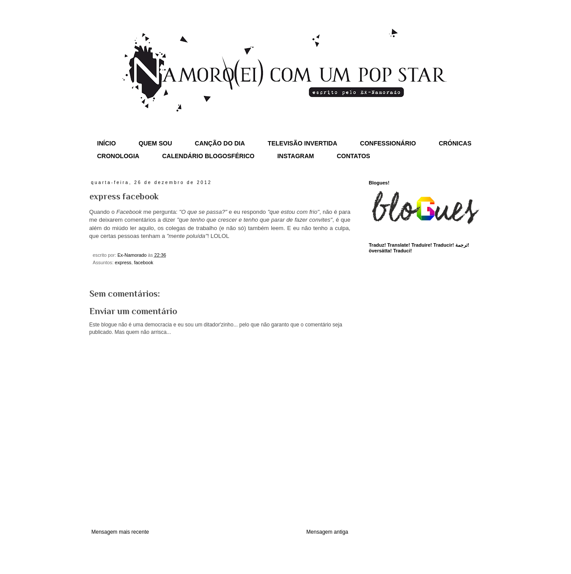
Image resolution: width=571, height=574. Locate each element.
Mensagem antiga (327, 532)
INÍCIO (106, 143)
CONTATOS (353, 155)
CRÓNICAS (455, 143)
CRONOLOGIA (118, 155)
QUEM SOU (155, 143)
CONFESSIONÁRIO (388, 143)
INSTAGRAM (295, 155)
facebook (143, 262)
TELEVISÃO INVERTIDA (302, 143)
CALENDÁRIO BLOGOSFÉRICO (208, 155)
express (123, 262)
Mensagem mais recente (120, 532)
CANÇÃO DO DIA (220, 143)
